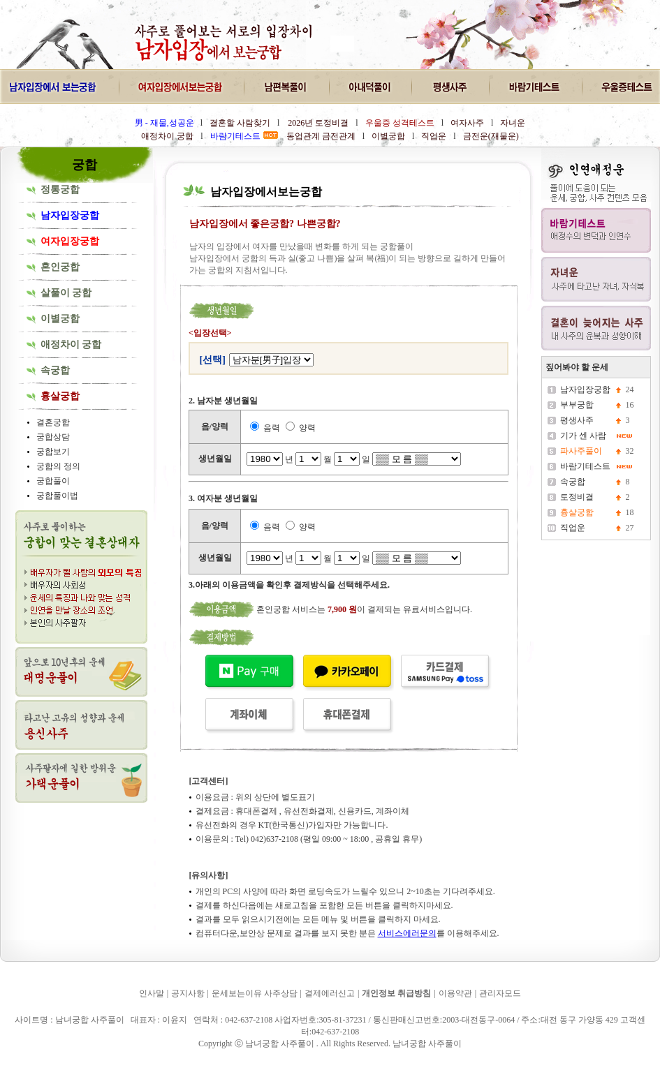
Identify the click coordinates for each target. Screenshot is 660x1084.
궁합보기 (53, 451)
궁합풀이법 (57, 495)
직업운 (572, 528)
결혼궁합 (53, 422)
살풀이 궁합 (66, 293)
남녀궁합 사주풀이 (41, 1062)
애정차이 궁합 (71, 344)
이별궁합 (60, 318)
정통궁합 (60, 189)
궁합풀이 (53, 481)
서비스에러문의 (407, 933)
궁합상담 (53, 437)
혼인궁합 (60, 267)
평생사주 (577, 420)
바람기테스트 (585, 466)
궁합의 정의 (58, 466)
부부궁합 (577, 405)
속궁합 (55, 370)
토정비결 (577, 497)
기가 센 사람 (583, 435)
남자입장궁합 (585, 389)
